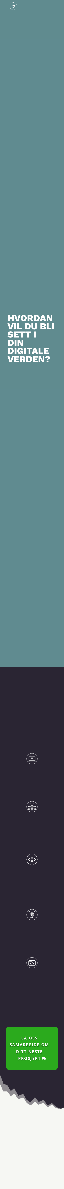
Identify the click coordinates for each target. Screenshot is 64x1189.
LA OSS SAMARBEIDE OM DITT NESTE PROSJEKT (29, 1036)
